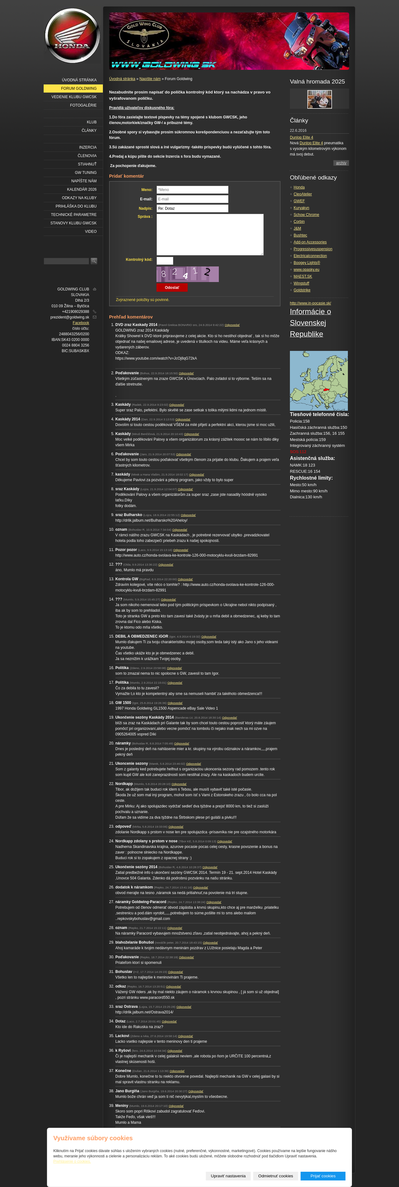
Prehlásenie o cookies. (72, 1161)
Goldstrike (302, 290)
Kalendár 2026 (82, 189)
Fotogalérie (83, 105)
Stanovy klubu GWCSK (73, 223)
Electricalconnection (310, 256)
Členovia (87, 156)
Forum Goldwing (79, 88)
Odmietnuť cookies (275, 1176)
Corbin (299, 221)
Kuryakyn (301, 208)
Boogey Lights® (307, 263)
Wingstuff (301, 283)
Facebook (81, 323)
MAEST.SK (303, 276)
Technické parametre (74, 215)
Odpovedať (232, 325)
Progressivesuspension (313, 249)
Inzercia (88, 147)
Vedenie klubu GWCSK (74, 97)
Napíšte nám (150, 79)
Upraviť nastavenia (228, 1176)
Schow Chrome (306, 215)
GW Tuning (86, 172)
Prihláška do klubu (76, 206)
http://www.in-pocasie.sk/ (310, 303)
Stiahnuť (87, 164)
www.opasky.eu (306, 269)
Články (89, 130)
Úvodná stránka (122, 79)
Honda (299, 187)
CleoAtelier (303, 194)
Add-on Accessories (310, 242)
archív (341, 163)
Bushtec (300, 235)
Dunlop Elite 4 (301, 137)
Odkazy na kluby (79, 198)
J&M (297, 228)
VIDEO (91, 231)
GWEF (299, 201)
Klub (92, 122)
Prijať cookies (323, 1176)
